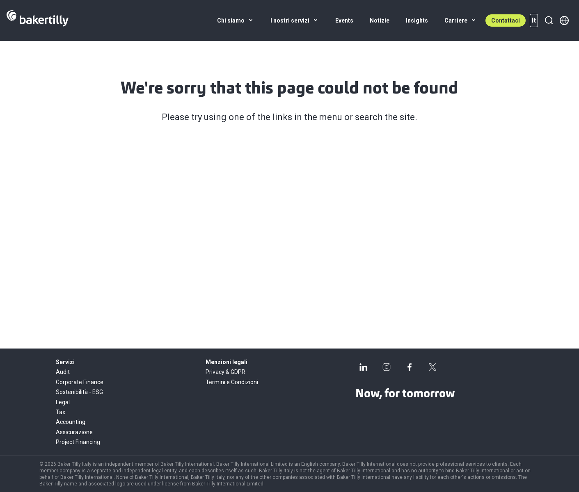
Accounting (70, 422)
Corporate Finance (79, 382)
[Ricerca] (548, 20)
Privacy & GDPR (225, 372)
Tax (60, 412)
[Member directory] (564, 20)
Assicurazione (74, 432)
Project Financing (78, 442)
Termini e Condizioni (232, 382)
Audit (63, 372)
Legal (63, 402)
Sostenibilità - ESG (79, 392)
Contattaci (505, 20)
